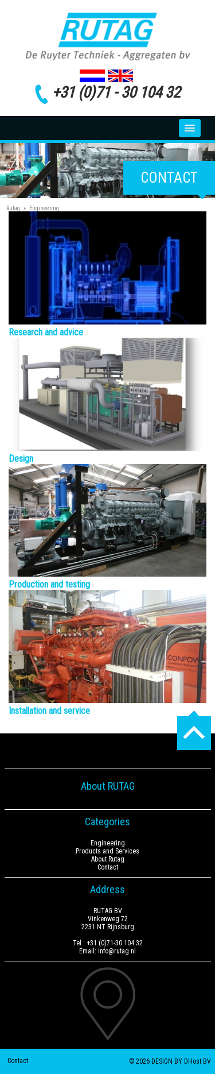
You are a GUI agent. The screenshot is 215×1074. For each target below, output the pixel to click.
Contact (169, 177)
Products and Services (107, 851)
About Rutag (107, 859)
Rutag (13, 208)
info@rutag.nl (117, 951)
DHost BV (197, 1061)
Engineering (44, 208)
